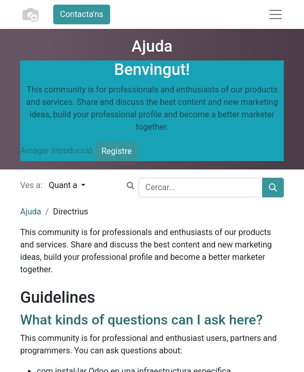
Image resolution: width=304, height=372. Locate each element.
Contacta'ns (81, 14)
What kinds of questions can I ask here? (141, 320)
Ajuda (30, 211)
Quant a (64, 185)
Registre (116, 151)
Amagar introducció (56, 151)
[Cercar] (273, 187)
